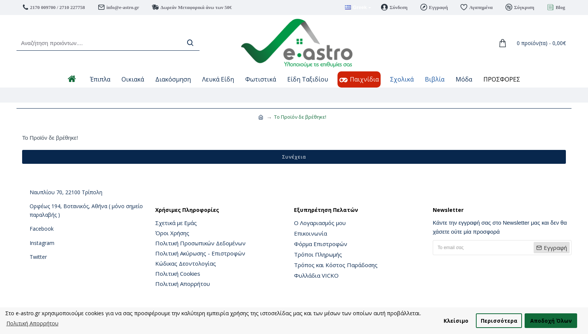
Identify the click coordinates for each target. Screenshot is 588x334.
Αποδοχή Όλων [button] (551, 320)
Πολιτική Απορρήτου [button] (32, 323)
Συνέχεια (294, 156)
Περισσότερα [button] (499, 320)
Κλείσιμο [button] (456, 320)
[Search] (190, 43)
